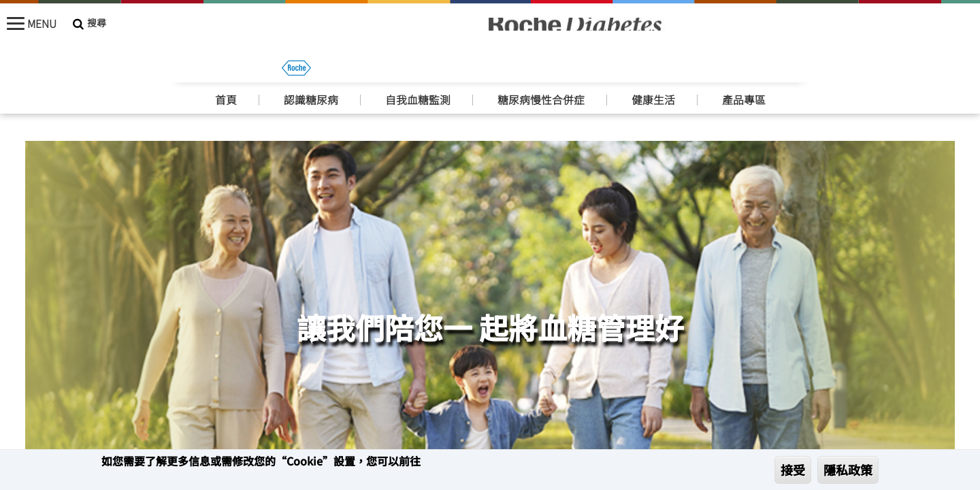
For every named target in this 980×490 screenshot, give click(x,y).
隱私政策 (847, 469)
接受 (793, 469)
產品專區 (744, 70)
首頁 (226, 70)
